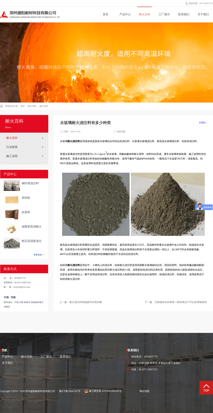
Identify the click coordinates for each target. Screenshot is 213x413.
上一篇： (80, 302)
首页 (105, 14)
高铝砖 (26, 197)
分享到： (203, 122)
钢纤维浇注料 (30, 183)
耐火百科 (32, 106)
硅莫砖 (26, 212)
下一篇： (176, 302)
